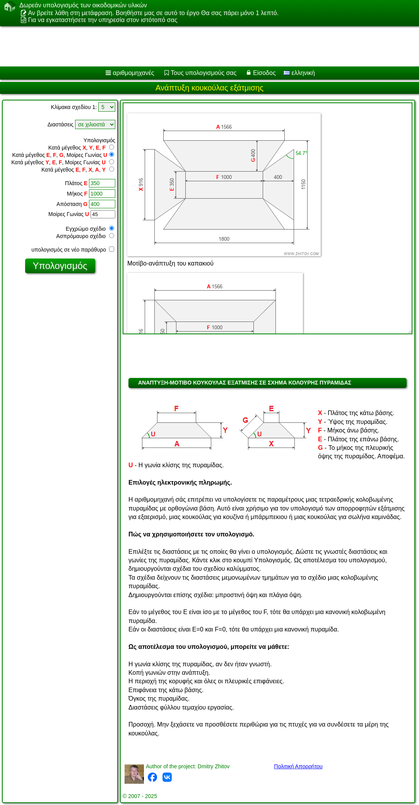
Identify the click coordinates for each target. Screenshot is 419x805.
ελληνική (299, 73)
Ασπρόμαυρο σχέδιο (85, 236)
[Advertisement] (202, 46)
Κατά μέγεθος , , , (81, 148)
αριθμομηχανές (133, 73)
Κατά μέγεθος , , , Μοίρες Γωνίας (63, 155)
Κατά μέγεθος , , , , (77, 170)
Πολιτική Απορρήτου (298, 766)
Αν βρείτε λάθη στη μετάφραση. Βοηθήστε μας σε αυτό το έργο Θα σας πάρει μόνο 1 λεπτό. (153, 13)
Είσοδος (264, 73)
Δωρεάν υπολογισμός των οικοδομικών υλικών (83, 5)
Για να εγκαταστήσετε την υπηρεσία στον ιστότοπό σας (102, 20)
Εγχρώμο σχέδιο (90, 229)
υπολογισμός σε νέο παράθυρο (72, 250)
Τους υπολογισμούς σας (203, 73)
